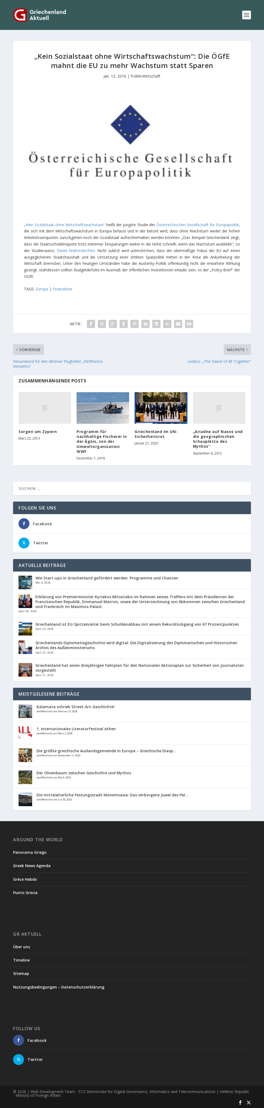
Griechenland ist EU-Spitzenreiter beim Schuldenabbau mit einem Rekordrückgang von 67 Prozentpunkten (137, 624)
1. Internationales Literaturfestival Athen (76, 728)
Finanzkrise (62, 288)
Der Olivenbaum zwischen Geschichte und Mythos (84, 772)
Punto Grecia (25, 892)
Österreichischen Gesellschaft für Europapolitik (197, 224)
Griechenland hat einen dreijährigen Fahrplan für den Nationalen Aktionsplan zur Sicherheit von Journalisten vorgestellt (139, 668)
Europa (42, 288)
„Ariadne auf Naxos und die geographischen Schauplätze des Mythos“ (218, 439)
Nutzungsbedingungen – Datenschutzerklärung (58, 987)
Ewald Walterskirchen (76, 250)
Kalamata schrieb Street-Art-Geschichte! (75, 706)
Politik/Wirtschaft (145, 76)
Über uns (21, 946)
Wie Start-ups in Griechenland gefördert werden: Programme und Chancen (106, 578)
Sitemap (21, 973)
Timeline (21, 960)
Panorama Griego (30, 852)
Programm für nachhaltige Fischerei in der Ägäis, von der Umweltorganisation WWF (102, 441)
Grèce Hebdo (25, 879)
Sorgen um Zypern (38, 431)
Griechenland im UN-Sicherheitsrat (156, 434)
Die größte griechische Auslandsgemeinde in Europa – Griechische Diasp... (106, 750)
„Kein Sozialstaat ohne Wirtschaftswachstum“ (64, 224)
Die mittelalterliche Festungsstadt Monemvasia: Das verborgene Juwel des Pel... (112, 794)
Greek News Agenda (32, 865)
